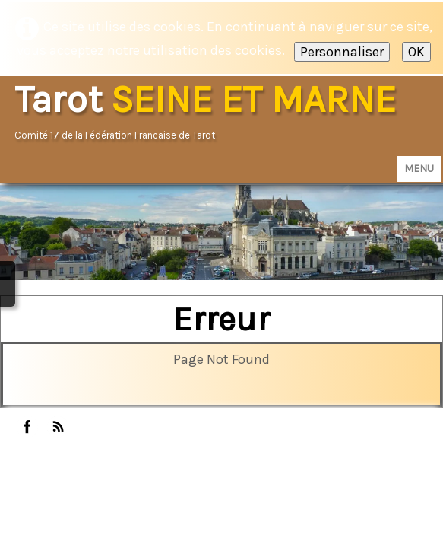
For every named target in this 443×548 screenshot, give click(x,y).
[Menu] (419, 169)
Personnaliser (342, 51)
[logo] (210, 112)
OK (416, 51)
